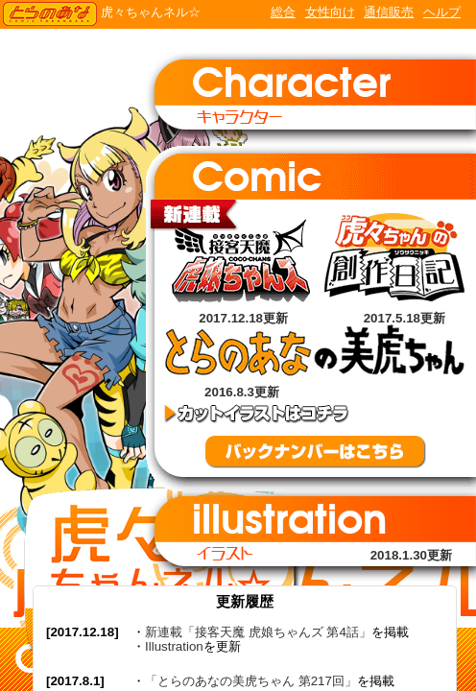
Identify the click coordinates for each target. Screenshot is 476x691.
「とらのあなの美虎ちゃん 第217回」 (251, 681)
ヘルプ (442, 12)
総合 (283, 12)
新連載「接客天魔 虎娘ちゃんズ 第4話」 (258, 632)
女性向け (330, 12)
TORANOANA (50, 14)
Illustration (174, 646)
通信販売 (389, 12)
